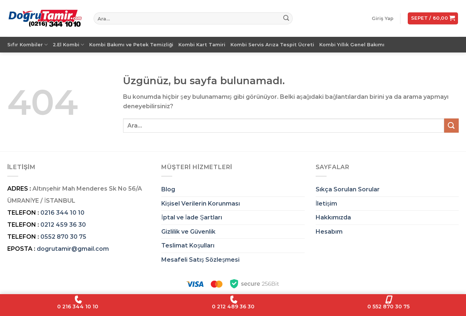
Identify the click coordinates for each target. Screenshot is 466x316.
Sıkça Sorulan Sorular (348, 189)
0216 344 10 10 (62, 212)
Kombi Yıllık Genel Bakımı (351, 44)
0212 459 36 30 (63, 224)
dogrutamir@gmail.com (73, 248)
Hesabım (329, 231)
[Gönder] (286, 18)
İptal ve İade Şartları (191, 217)
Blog (168, 189)
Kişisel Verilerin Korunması (200, 203)
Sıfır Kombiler (27, 44)
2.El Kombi (68, 44)
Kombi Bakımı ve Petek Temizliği (131, 44)
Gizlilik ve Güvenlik (188, 231)
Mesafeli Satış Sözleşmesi (200, 259)
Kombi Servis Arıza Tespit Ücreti (272, 44)
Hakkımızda (333, 217)
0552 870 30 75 (63, 236)
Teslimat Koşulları (187, 245)
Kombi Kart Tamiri (201, 44)
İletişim (326, 203)
